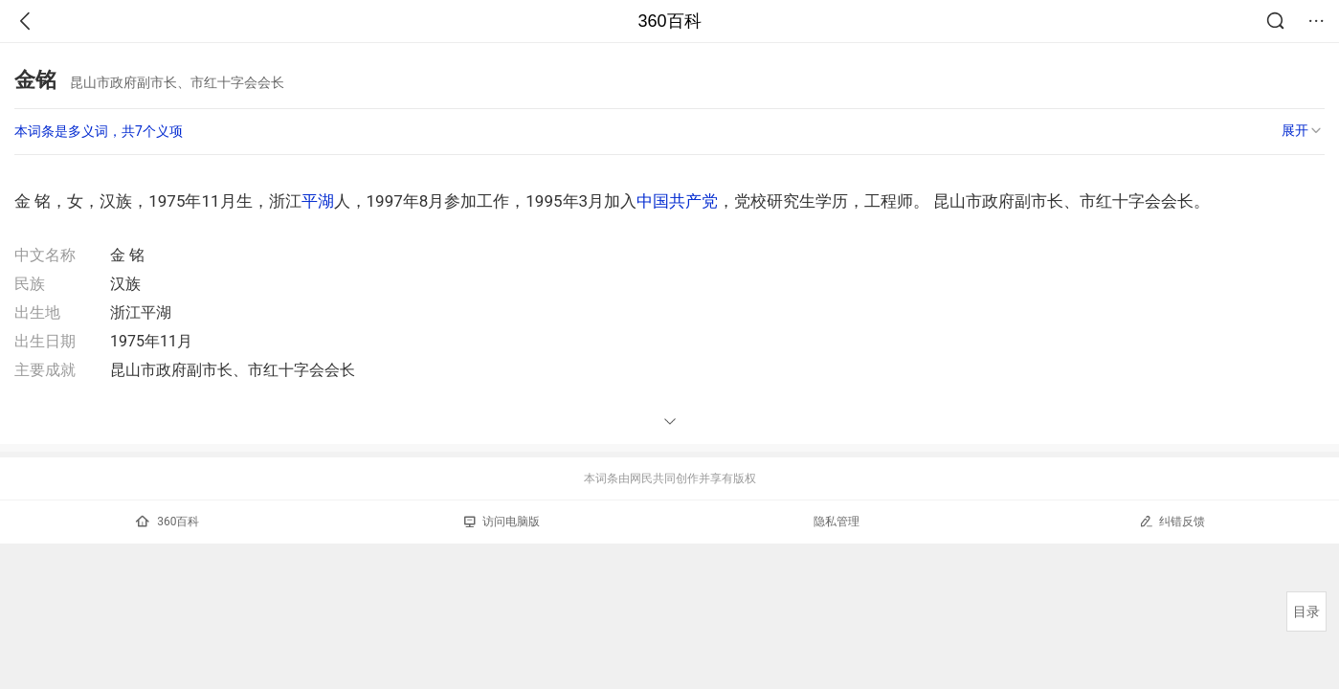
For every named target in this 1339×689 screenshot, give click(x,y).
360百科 (669, 21)
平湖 (317, 201)
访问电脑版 (502, 521)
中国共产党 (677, 201)
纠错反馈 (1172, 521)
